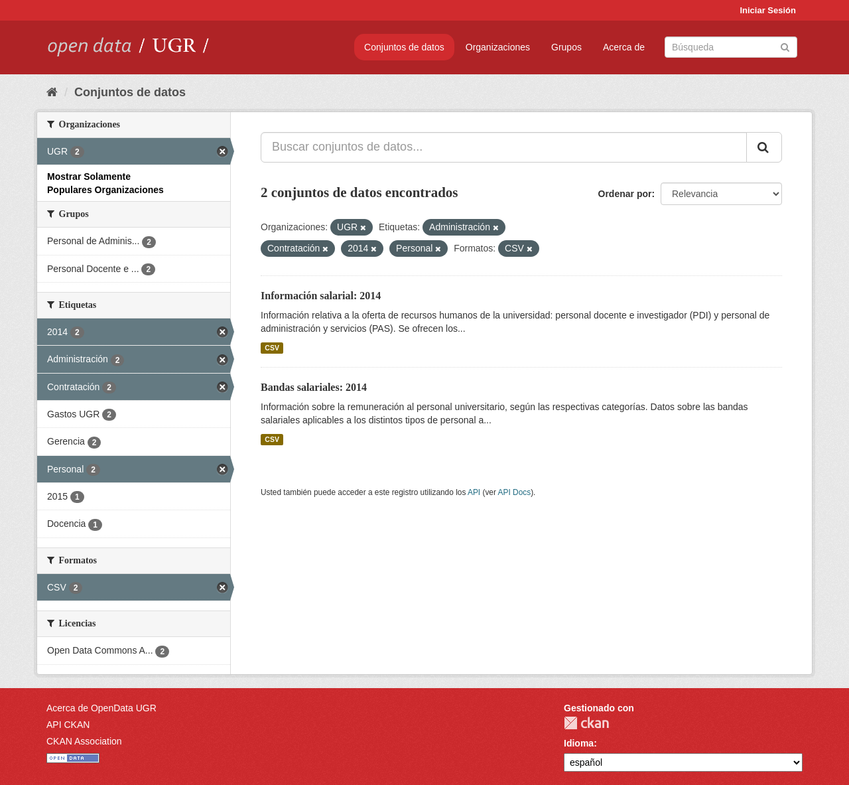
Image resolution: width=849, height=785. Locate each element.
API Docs (514, 492)
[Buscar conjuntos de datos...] (504, 147)
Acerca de (624, 47)
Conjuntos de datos (404, 47)
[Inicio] (52, 92)
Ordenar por (625, 193)
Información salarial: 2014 (321, 295)
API (474, 492)
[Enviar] (785, 46)
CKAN (586, 723)
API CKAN (68, 724)
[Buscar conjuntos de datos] (731, 47)
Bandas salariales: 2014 (314, 387)
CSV (272, 348)
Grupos (566, 47)
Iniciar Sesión (768, 10)
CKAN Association (84, 741)
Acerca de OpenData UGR (101, 708)
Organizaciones (498, 47)
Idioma (579, 743)
